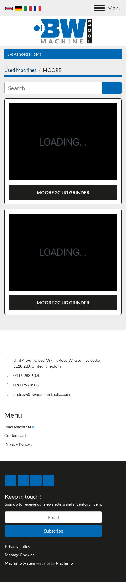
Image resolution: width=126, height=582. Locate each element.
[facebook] (10, 480)
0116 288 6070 (26, 375)
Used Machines (17, 426)
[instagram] (36, 480)
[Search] (53, 88)
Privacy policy (17, 546)
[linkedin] (48, 480)
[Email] (53, 517)
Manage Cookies (19, 554)
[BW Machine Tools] (23, 347)
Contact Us (14, 435)
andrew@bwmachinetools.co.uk (41, 394)
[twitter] (23, 480)
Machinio (64, 563)
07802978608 (26, 384)
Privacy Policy (17, 444)
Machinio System (20, 563)
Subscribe (53, 530)
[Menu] (99, 8)
